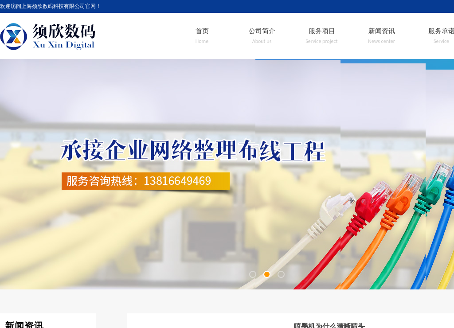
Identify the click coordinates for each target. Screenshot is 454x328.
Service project (321, 41)
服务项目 (322, 31)
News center (381, 41)
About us (262, 41)
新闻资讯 (381, 31)
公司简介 (262, 31)
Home (202, 41)
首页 (202, 31)
